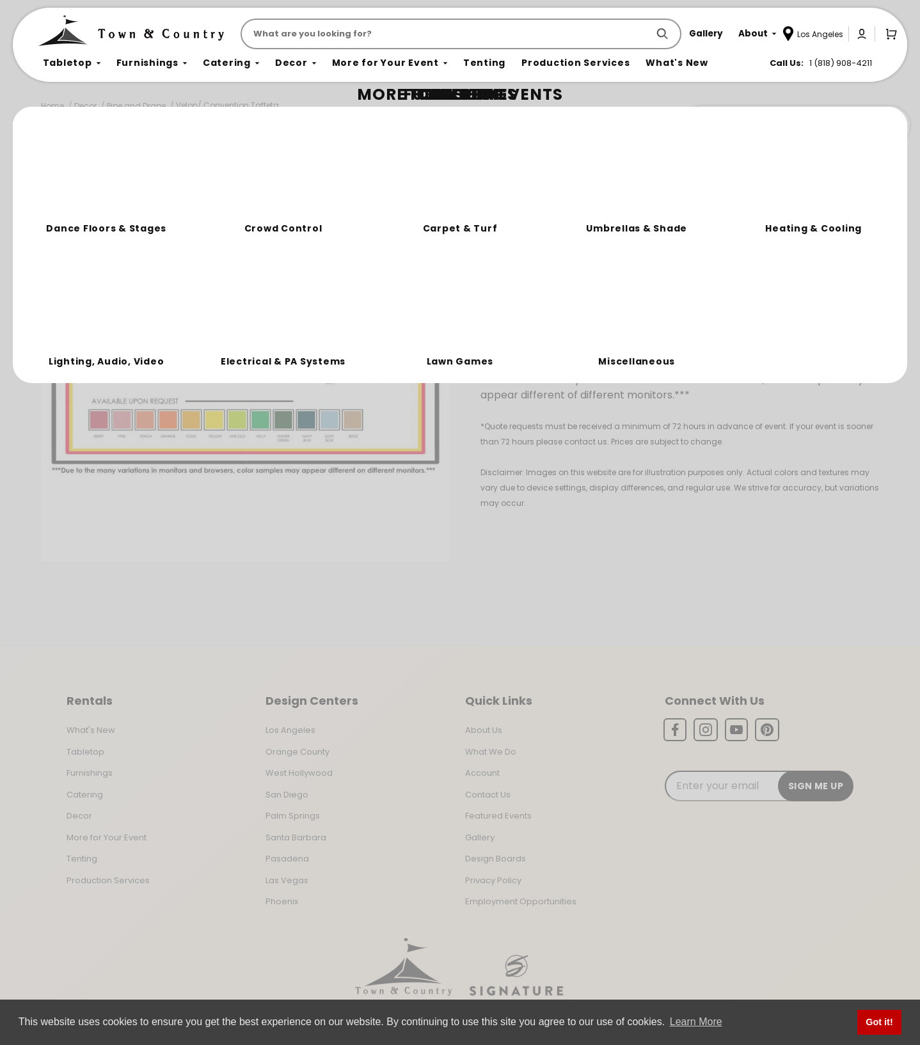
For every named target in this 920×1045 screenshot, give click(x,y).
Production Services (108, 880)
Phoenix (282, 901)
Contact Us (488, 795)
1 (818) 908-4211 (840, 63)
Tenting (82, 858)
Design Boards (495, 858)
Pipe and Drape (136, 105)
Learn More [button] (696, 1021)
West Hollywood (299, 773)
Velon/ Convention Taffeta (227, 105)
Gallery (480, 837)
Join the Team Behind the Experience (795, 126)
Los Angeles (290, 730)
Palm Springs (293, 816)
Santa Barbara (296, 837)
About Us (483, 730)
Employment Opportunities (520, 901)
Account (482, 773)
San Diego (287, 795)
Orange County (297, 752)
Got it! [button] (879, 1022)
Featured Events (498, 816)
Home (52, 105)
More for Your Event (107, 837)
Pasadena (287, 858)
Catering (85, 795)
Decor (85, 105)
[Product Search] (447, 34)
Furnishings (90, 773)
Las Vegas (287, 880)
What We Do (490, 752)
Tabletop (85, 752)
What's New (91, 730)
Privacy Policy (493, 880)
